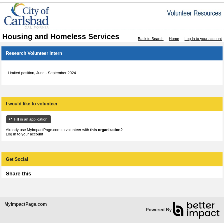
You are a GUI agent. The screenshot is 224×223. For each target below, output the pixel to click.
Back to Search (150, 38)
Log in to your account (203, 38)
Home (174, 38)
